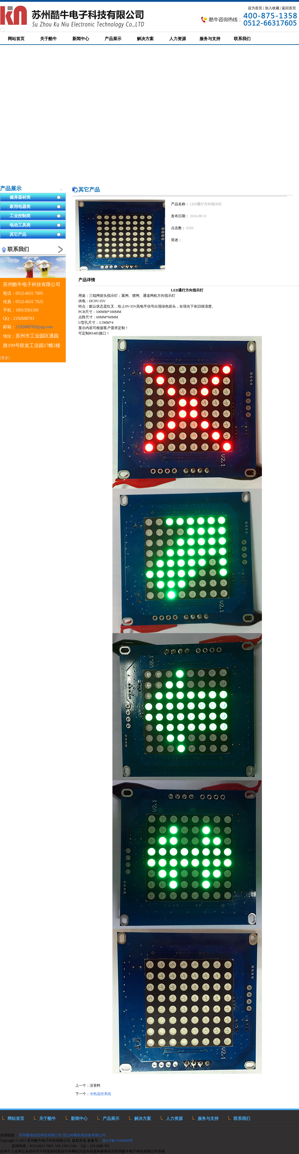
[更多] (5, 358)
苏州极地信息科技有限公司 (40, 1135)
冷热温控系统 (100, 1094)
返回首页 (289, 8)
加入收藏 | (273, 8)
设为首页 (255, 8)
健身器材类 (36, 197)
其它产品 (36, 234)
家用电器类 (36, 206)
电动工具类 (36, 225)
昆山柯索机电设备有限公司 (84, 1135)
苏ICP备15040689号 (118, 1140)
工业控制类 (36, 216)
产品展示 (11, 188)
